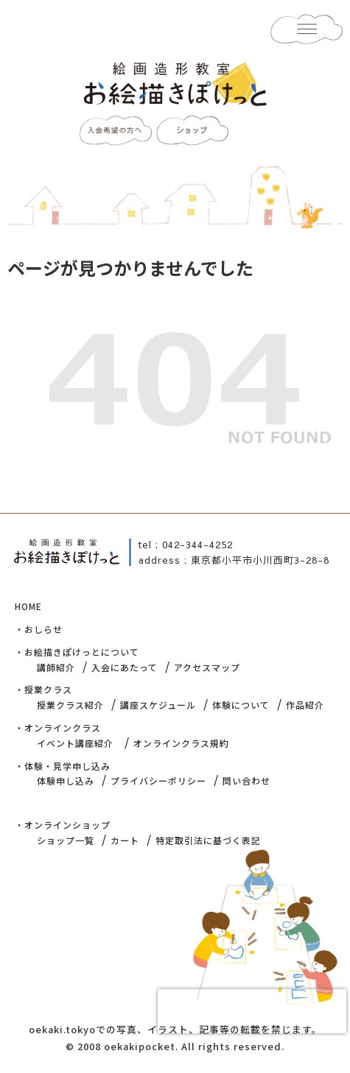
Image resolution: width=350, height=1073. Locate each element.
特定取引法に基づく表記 (208, 840)
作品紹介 (305, 704)
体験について (241, 704)
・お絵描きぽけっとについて (77, 651)
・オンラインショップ (63, 824)
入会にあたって (124, 667)
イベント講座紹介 (75, 743)
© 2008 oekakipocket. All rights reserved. (175, 1046)
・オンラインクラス (58, 727)
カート (125, 840)
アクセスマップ (207, 667)
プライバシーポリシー (158, 780)
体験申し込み (65, 780)
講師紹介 (56, 667)
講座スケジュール (158, 704)
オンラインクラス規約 (181, 743)
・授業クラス (43, 689)
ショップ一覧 (65, 840)
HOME (28, 606)
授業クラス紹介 (70, 704)
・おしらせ (39, 629)
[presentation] (252, 1011)
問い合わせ (246, 780)
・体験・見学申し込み (63, 765)
